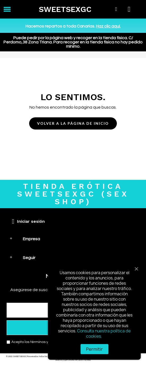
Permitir (94, 349)
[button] (73, 123)
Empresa (31, 239)
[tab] (73, 238)
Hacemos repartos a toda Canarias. (73, 26)
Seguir (29, 258)
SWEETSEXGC (65, 9)
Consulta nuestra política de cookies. (104, 333)
